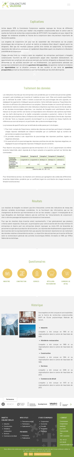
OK (26, 454)
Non (31, 454)
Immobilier (44, 429)
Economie (44, 424)
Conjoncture (45, 421)
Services (28, 281)
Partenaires (26, 424)
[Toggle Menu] (68, 5)
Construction (13, 281)
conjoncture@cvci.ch (66, 444)
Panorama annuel (27, 421)
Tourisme (44, 431)
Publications (26, 438)
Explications (26, 426)
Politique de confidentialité (42, 454)
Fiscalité (43, 426)
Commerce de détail (10, 436)
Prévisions (25, 435)
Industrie (6, 424)
